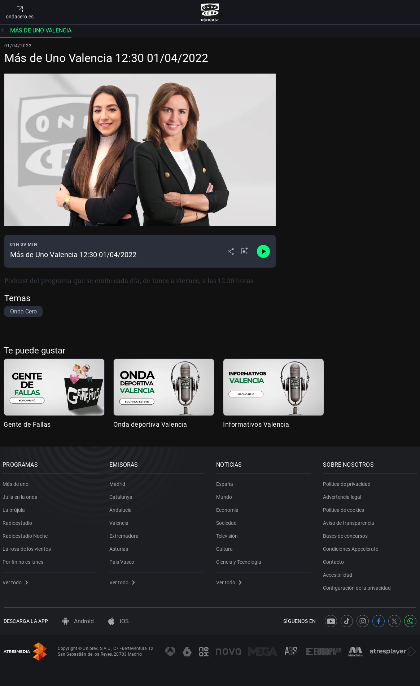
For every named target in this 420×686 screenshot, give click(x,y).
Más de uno (17, 482)
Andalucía (121, 508)
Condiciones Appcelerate (351, 547)
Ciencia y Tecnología (239, 560)
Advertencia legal (343, 495)
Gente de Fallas (27, 424)
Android (78, 621)
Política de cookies (344, 508)
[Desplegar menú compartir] (230, 251)
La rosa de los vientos (28, 547)
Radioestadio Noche (26, 534)
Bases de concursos (346, 534)
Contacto (334, 560)
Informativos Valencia (256, 424)
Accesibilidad (338, 573)
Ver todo (16, 581)
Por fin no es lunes (24, 560)
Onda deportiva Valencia (150, 424)
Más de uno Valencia (35, 30)
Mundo (225, 495)
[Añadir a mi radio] (244, 251)
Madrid (118, 482)
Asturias (119, 547)
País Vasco (122, 560)
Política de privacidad (348, 482)
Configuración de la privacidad (358, 586)
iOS (118, 621)
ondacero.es (20, 12)
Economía (228, 508)
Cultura (225, 547)
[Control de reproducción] (263, 251)
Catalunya (122, 495)
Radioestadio (18, 521)
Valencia (120, 521)
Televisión (228, 534)
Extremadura (125, 534)
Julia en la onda (21, 495)
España (225, 482)
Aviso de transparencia (349, 521)
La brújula (15, 508)
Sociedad (227, 521)
